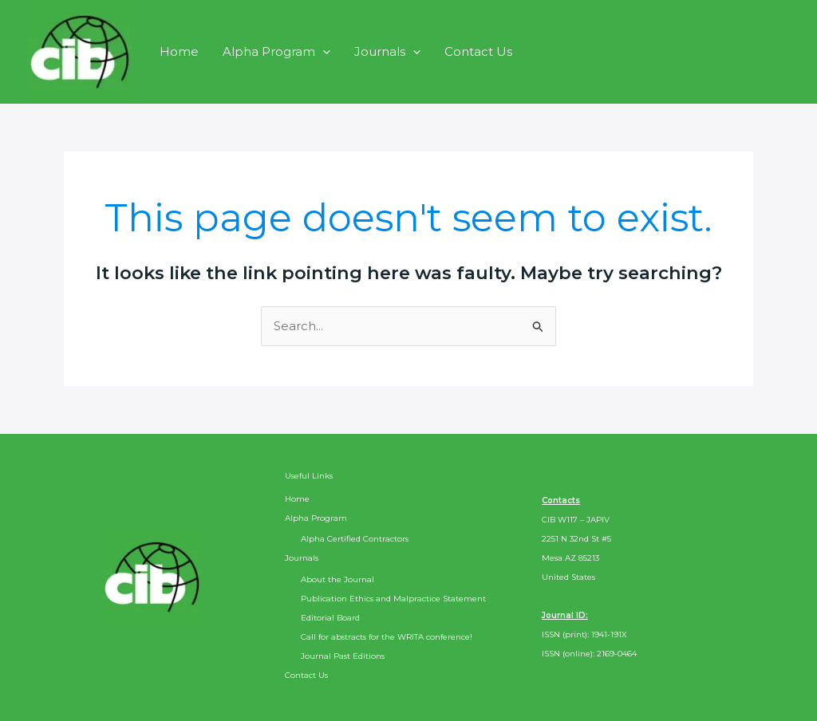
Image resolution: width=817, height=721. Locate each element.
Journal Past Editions (343, 656)
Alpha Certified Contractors (354, 539)
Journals (387, 51)
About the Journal (337, 579)
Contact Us (478, 51)
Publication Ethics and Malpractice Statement (393, 598)
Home (179, 51)
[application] (322, 51)
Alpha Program (276, 51)
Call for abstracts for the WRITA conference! (386, 637)
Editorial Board (330, 618)
